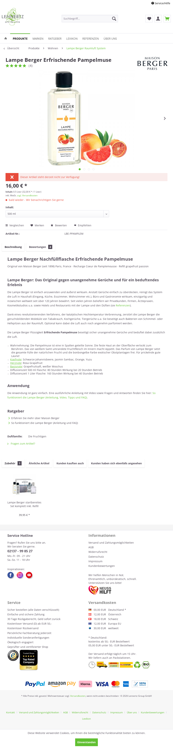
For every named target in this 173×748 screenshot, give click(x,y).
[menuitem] (90, 18)
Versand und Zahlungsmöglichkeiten (111, 542)
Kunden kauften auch (70, 463)
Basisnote (16, 366)
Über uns (132, 712)
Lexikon (86, 718)
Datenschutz (96, 556)
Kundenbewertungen (101, 566)
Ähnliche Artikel (39, 463)
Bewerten (59, 225)
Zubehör (13, 463)
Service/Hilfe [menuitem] (160, 3)
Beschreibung (13, 247)
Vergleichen (15, 225)
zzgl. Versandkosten (27, 195)
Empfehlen (82, 225)
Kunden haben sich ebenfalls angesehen (116, 463)
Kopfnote (15, 359)
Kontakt (10, 712)
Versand (99, 654)
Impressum (95, 561)
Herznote (15, 363)
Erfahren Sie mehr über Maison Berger (35, 418)
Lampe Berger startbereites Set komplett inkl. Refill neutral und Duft (24, 504)
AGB (91, 547)
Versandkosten (77, 695)
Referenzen (123, 305)
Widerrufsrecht (97, 552)
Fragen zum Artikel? (21, 443)
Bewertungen (40, 247)
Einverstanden (86, 742)
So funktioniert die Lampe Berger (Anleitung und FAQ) (44, 423)
